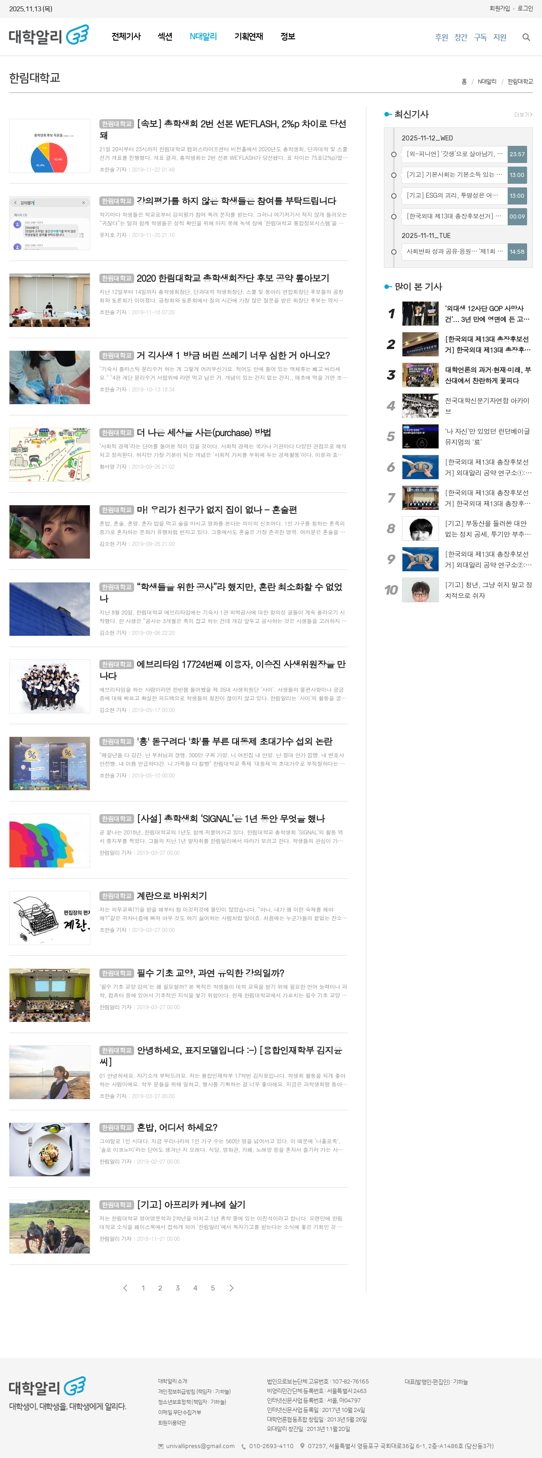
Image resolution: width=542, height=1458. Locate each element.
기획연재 (248, 37)
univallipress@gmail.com (200, 1446)
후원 (441, 37)
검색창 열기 (526, 37)
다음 (231, 1288)
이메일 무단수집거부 (179, 1413)
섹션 (165, 37)
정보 (287, 37)
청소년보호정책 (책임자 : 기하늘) (192, 1402)
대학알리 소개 (172, 1381)
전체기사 (126, 37)
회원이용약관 (172, 1423)
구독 (480, 37)
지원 (499, 37)
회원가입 (500, 8)
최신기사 (411, 114)
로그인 (525, 8)
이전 (125, 1288)
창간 (460, 37)
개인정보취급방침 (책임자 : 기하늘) (194, 1392)
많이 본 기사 (418, 286)
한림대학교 (520, 82)
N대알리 (203, 37)
